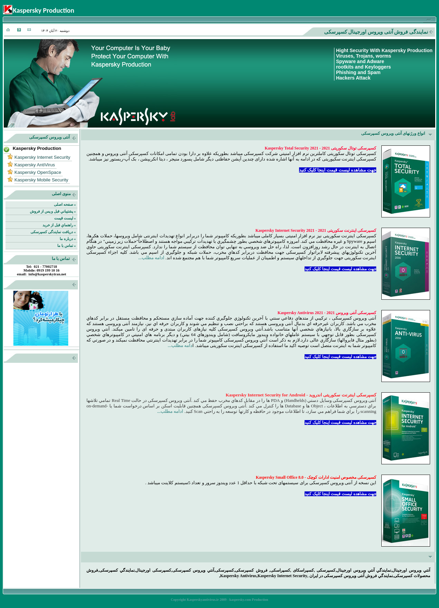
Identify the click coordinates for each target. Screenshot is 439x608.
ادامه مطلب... (151, 257)
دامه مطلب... (180, 345)
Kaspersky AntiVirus (34, 164)
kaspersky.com (240, 599)
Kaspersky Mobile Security (41, 179)
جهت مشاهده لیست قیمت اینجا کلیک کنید (338, 169)
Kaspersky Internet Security (42, 157)
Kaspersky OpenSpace (37, 172)
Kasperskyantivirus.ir (202, 599)
